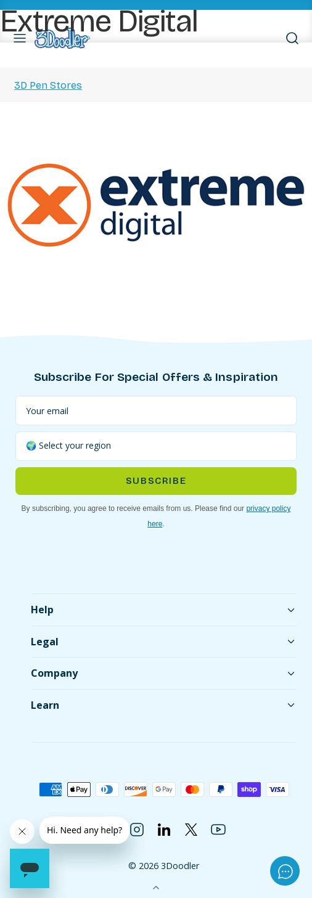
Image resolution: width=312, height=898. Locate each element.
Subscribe (156, 480)
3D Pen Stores (48, 85)
